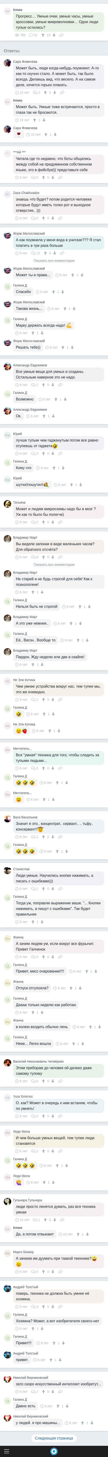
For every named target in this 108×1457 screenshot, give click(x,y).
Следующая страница (54, 1438)
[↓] (53, 35)
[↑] (43, 35)
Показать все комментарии (54, 260)
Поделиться (61, 34)
